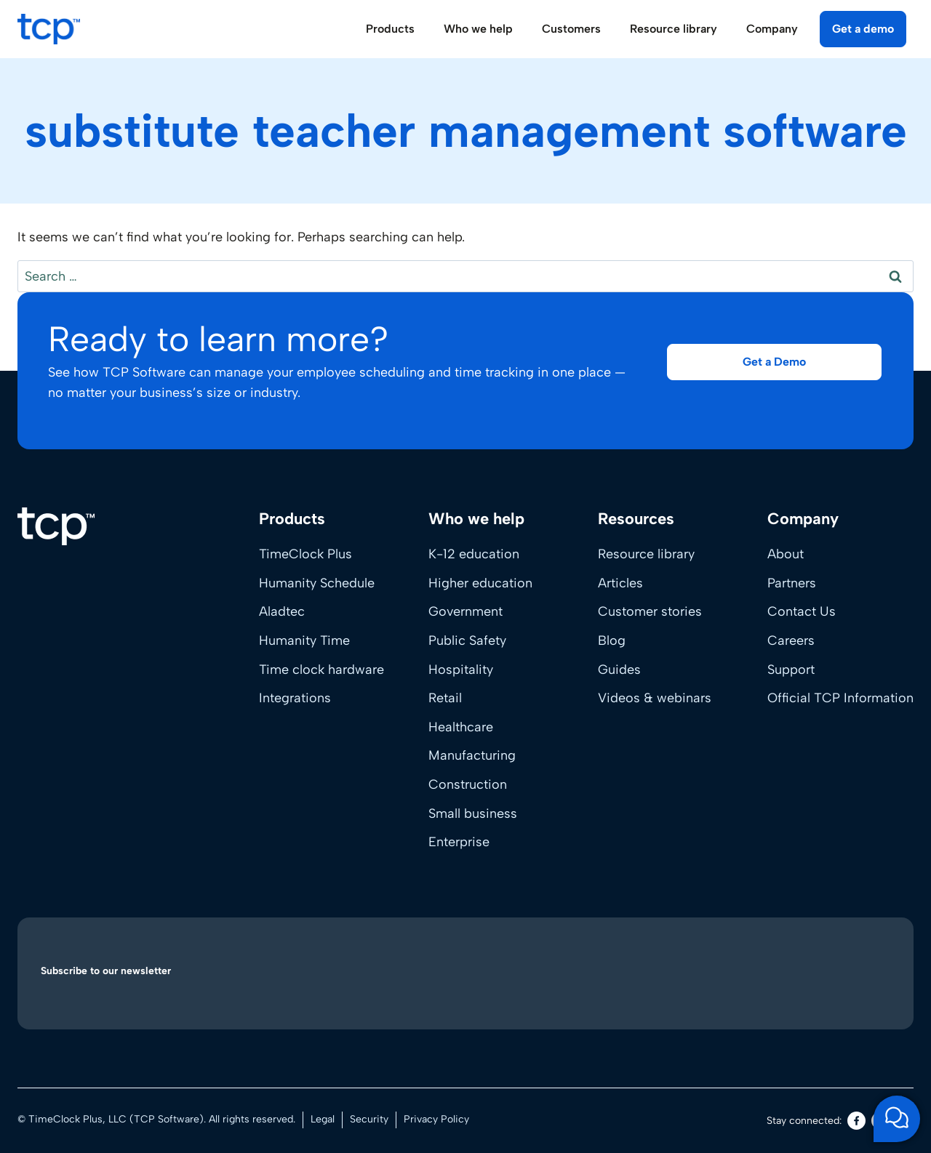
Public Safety (467, 640)
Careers (791, 640)
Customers (571, 29)
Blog (612, 640)
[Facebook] (856, 1121)
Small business (472, 813)
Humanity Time (304, 640)
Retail (445, 698)
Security (369, 1119)
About (785, 554)
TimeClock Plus (305, 554)
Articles (620, 583)
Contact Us (801, 611)
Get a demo (863, 29)
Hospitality (460, 670)
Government (465, 611)
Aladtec (282, 611)
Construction (467, 784)
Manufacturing (472, 755)
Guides (619, 670)
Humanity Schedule (317, 583)
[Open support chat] (897, 1119)
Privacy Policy (436, 1119)
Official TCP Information (840, 698)
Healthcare (460, 727)
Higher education (480, 583)
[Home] (56, 526)
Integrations (295, 698)
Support (791, 670)
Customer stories (650, 611)
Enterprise (459, 842)
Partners (791, 583)
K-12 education (473, 554)
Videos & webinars (654, 698)
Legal (323, 1119)
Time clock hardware (321, 670)
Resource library (646, 554)
